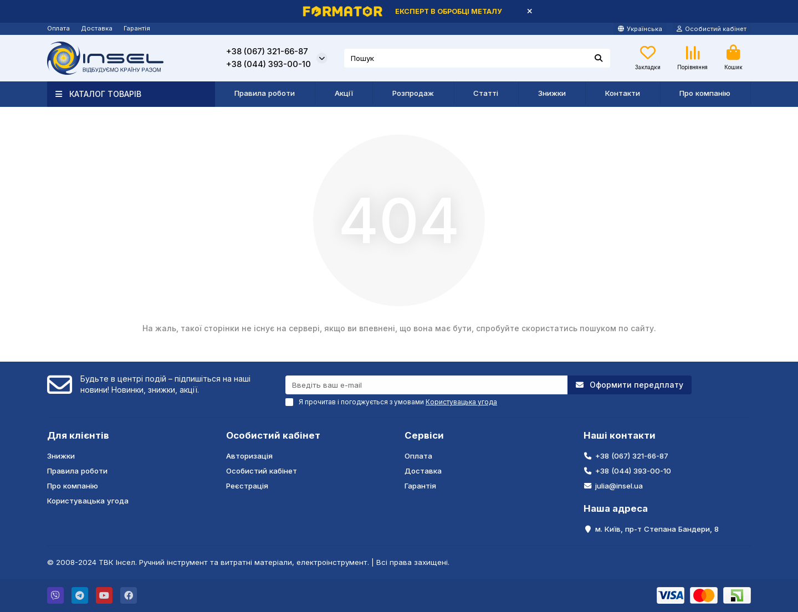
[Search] (477, 58)
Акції (344, 93)
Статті (485, 93)
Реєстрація (247, 485)
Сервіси (424, 435)
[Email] (426, 385)
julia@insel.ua (619, 485)
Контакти (622, 93)
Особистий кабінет (273, 435)
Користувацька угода (88, 500)
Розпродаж (413, 93)
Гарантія (137, 28)
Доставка (96, 28)
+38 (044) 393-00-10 (268, 64)
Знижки (552, 93)
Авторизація (249, 455)
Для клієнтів (78, 435)
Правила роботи (264, 93)
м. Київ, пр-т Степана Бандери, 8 (657, 528)
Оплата (58, 28)
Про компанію (704, 93)
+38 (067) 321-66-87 (267, 51)
